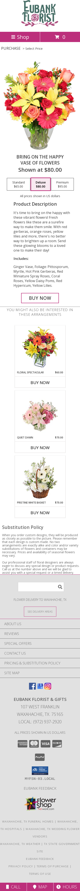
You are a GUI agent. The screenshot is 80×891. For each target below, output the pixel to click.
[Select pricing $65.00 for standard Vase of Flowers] (18, 184)
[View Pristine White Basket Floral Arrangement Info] (40, 478)
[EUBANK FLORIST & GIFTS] (40, 25)
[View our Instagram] (47, 688)
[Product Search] (41, 587)
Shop (20, 36)
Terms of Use (40, 874)
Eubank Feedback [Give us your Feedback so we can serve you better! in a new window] (40, 788)
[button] (40, 770)
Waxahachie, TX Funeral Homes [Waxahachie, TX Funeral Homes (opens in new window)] (28, 821)
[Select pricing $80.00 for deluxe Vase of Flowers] (40, 184)
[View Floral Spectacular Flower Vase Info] (40, 348)
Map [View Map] (40, 887)
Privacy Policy (21, 866)
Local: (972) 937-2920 (40, 722)
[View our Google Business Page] (40, 688)
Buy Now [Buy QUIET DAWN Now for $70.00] (40, 447)
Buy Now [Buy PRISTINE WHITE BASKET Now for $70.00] (40, 512)
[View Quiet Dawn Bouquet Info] (40, 413)
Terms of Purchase (53, 866)
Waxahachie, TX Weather (20, 844)
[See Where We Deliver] (40, 611)
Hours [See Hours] (66, 887)
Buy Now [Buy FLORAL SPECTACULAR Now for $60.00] (40, 382)
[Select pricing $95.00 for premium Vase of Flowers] (62, 184)
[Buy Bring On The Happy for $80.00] (40, 298)
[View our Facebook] (32, 688)
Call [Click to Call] (13, 887)
